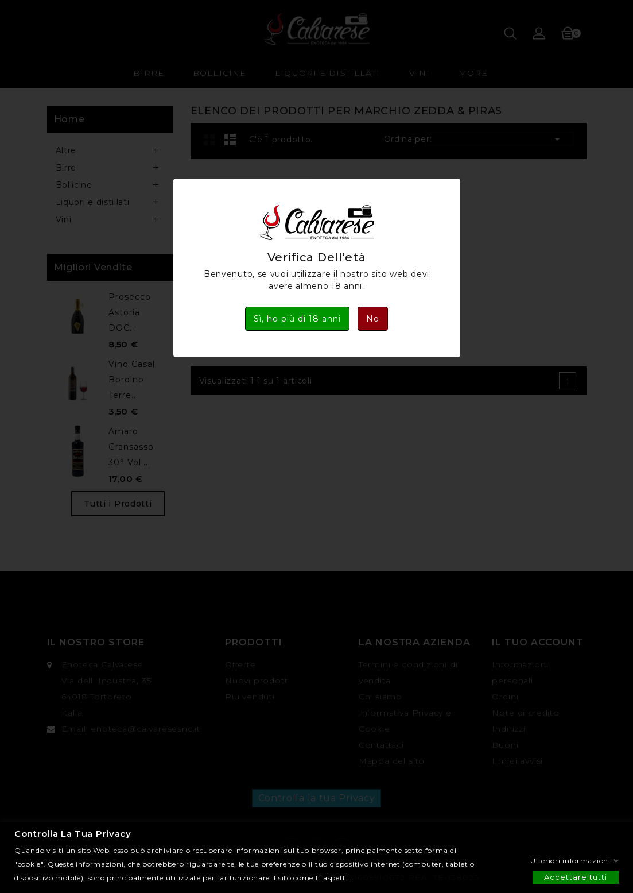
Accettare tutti (575, 876)
